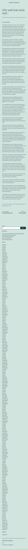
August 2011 (4, 298)
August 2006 (4, 387)
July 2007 (4, 370)
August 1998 (4, 529)
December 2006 (5, 381)
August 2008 (4, 351)
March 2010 (4, 323)
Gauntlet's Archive (14, 2)
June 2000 (4, 496)
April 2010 (4, 321)
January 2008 (4, 361)
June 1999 (4, 514)
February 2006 (4, 395)
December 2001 (5, 470)
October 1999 (4, 508)
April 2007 (4, 375)
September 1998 (5, 527)
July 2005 (4, 406)
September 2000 (5, 492)
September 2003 (5, 438)
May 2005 (4, 409)
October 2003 (4, 437)
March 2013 (4, 269)
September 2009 (5, 332)
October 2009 (4, 330)
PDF (3, 542)
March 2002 (4, 465)
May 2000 (4, 498)
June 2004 (4, 425)
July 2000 (4, 495)
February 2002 (4, 467)
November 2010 (5, 311)
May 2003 (4, 444)
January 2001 (4, 486)
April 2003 (4, 446)
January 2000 (4, 504)
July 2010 (4, 317)
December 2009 (5, 327)
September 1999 (5, 510)
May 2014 (4, 249)
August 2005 (4, 404)
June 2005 (4, 407)
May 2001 (4, 480)
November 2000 (5, 489)
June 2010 (4, 318)
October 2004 (4, 419)
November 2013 (5, 258)
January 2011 (4, 308)
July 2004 (4, 424)
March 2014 (4, 252)
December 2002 (5, 452)
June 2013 (4, 265)
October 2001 (4, 473)
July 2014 (4, 246)
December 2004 (5, 416)
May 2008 (4, 355)
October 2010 (4, 312)
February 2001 (4, 484)
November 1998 (5, 524)
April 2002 (4, 464)
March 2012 (4, 287)
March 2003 (4, 447)
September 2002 (5, 456)
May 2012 (4, 284)
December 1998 (5, 523)
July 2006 (4, 388)
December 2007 (5, 363)
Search (23, 227)
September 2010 (5, 314)
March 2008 (4, 358)
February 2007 (4, 378)
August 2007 (4, 369)
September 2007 (5, 367)
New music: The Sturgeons (6, 238)
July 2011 (4, 299)
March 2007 (4, 376)
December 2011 (5, 292)
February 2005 (4, 413)
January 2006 (4, 397)
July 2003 (4, 441)
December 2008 (5, 345)
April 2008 (4, 357)
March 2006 (4, 394)
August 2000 (4, 493)
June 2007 (4, 372)
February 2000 (4, 502)
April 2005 (4, 410)
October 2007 (4, 366)
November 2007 (5, 364)
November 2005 (5, 400)
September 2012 (5, 278)
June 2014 (4, 247)
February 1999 (4, 520)
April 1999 (4, 517)
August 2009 (4, 333)
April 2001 (4, 481)
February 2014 (4, 253)
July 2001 (4, 477)
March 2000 (4, 501)
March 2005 (4, 412)
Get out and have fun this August (7, 236)
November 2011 (5, 293)
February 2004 (4, 431)
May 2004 (4, 427)
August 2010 (4, 315)
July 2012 (4, 281)
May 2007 (4, 373)
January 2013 (4, 272)
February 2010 (4, 324)
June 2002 (4, 461)
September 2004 (5, 421)
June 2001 (4, 478)
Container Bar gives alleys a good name (9, 235)
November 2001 (5, 471)
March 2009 (4, 341)
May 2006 (4, 391)
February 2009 (4, 342)
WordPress (11, 544)
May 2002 (4, 462)
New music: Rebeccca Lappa (7, 239)
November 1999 (5, 507)
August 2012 (4, 280)
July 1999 (4, 513)
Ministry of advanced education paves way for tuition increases (13, 233)
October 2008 (4, 348)
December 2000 (5, 487)
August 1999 (4, 511)
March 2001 (4, 483)
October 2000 (4, 490)
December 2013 (5, 256)
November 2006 (5, 382)
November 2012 (5, 275)
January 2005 (4, 415)
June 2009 (4, 336)
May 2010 (4, 320)
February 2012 (4, 289)
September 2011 (5, 296)
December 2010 (5, 309)
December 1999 (5, 505)
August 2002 (4, 458)
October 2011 (4, 295)
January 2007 (4, 379)
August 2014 (4, 244)
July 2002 (4, 459)
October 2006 (4, 384)
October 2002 (4, 455)
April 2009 (4, 339)
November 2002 (5, 453)
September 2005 (5, 403)
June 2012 (4, 283)
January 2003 (4, 450)
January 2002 (4, 468)
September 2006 (5, 385)
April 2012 (4, 286)
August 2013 (4, 262)
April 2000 (4, 499)
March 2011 (4, 305)
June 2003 (4, 443)
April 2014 (4, 250)
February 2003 (4, 449)
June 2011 (4, 301)
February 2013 (4, 271)
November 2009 (5, 329)
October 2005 (4, 401)
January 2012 (4, 290)
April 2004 (4, 428)
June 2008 (4, 354)
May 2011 (4, 302)
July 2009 (4, 335)
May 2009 (4, 338)
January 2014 (4, 255)
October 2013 (4, 259)
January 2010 (4, 326)
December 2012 (5, 274)
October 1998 (4, 526)
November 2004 (5, 418)
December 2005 (5, 398)
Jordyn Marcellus (6, 22)
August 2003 (4, 440)
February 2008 (4, 360)
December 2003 (5, 434)
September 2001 (5, 474)
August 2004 (4, 422)
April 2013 (4, 268)
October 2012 (4, 277)
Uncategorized (4, 534)
